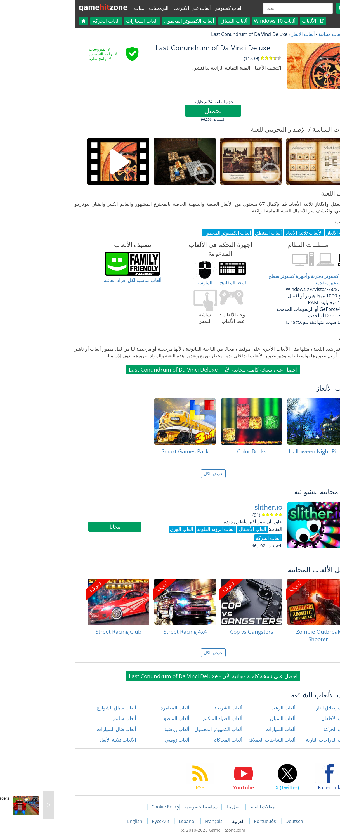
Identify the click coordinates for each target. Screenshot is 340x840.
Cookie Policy (122, 807)
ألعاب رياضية (133, 729)
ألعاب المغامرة (131, 707)
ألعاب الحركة (63, 20)
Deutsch (251, 821)
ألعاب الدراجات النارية (284, 740)
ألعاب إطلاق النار (289, 707)
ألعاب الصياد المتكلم (179, 718)
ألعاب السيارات (99, 20)
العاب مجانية (287, 34)
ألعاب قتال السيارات (73, 729)
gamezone (60, 7)
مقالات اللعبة (220, 807)
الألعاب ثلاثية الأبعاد (74, 740)
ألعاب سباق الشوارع (73, 707)
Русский (118, 821)
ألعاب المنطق (132, 718)
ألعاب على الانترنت (149, 8)
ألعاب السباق (191, 20)
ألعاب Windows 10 (231, 20)
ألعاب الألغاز (260, 34)
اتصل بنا (191, 807)
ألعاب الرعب (240, 707)
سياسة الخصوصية (157, 807)
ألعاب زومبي (134, 740)
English (92, 821)
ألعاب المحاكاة (185, 740)
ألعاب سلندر (81, 718)
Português (222, 821)
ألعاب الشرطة (185, 707)
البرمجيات (116, 8)
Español (145, 821)
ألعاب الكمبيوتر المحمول (146, 20)
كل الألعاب (270, 20)
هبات (96, 8)
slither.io (225, 507)
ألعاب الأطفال (292, 718)
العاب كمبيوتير (186, 8)
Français (171, 821)
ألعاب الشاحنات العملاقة (228, 740)
